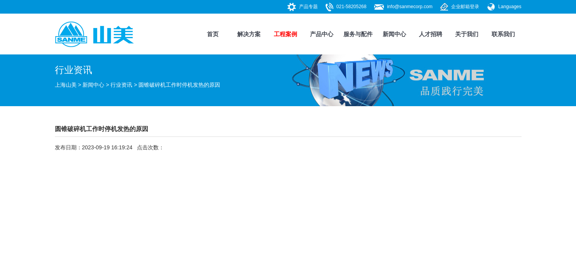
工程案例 (285, 34)
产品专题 (308, 6)
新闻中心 (394, 34)
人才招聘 (430, 34)
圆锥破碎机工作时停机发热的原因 (179, 85)
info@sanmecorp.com (409, 6)
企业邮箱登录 (465, 6)
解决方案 (249, 34)
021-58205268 (351, 6)
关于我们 (466, 34)
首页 (213, 34)
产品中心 (321, 34)
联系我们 (503, 34)
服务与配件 (358, 34)
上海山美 (66, 85)
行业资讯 (121, 85)
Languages (509, 6)
